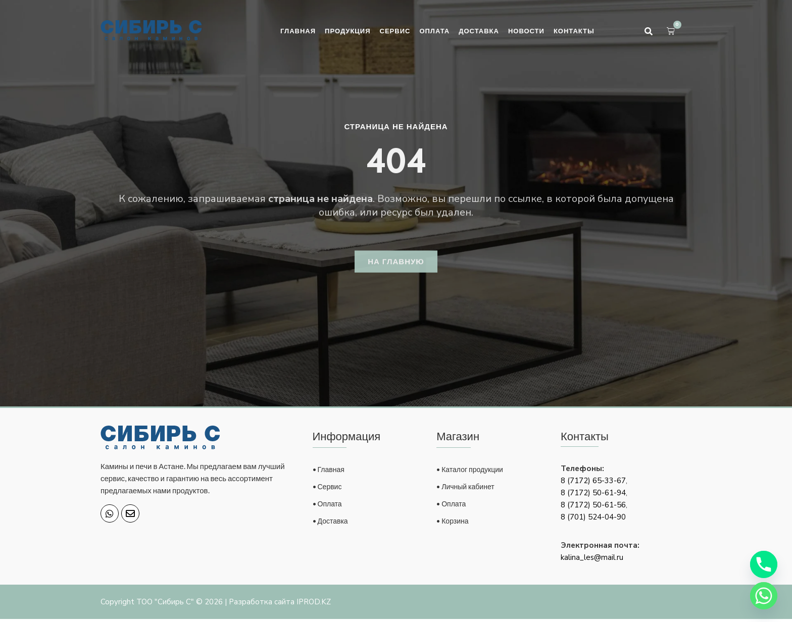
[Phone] (763, 564)
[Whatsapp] (763, 595)
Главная (298, 31)
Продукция (347, 31)
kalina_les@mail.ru (592, 560)
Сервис (395, 31)
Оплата (434, 31)
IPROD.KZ (313, 605)
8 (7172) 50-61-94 (593, 496)
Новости (526, 31)
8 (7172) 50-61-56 (593, 508)
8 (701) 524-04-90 (593, 520)
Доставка (479, 31)
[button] (648, 31)
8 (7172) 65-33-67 (593, 484)
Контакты (574, 31)
